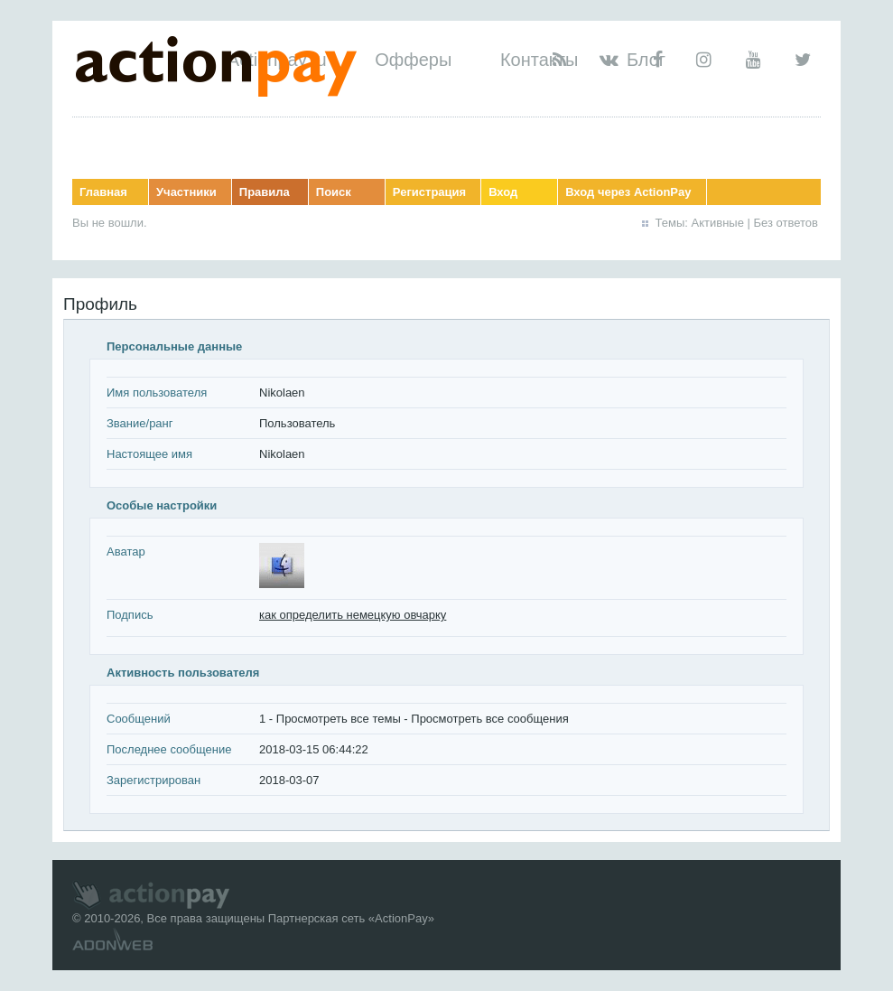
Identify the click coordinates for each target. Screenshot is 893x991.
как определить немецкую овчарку (352, 615)
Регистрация (429, 192)
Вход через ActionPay (628, 192)
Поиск (333, 192)
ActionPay (401, 918)
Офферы (413, 60)
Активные (718, 222)
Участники (186, 192)
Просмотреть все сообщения (489, 718)
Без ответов (786, 222)
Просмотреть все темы (338, 718)
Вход (502, 192)
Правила (264, 192)
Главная (103, 192)
